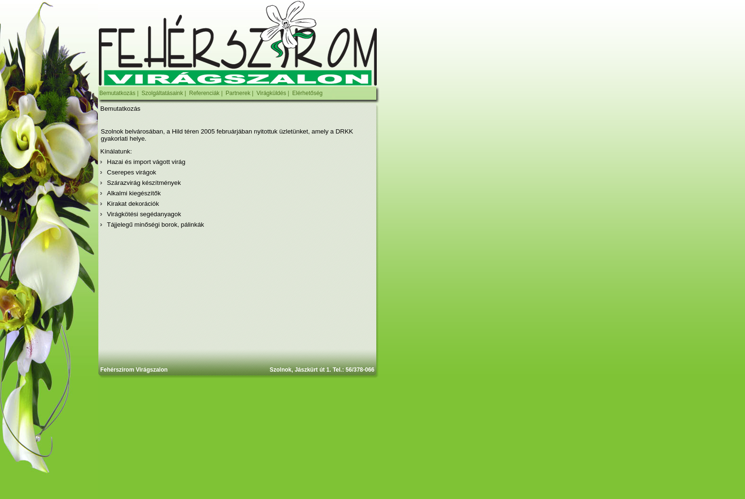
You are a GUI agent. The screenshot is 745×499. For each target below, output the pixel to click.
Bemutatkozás (117, 93)
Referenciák (204, 93)
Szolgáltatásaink (162, 93)
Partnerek (238, 93)
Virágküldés (271, 93)
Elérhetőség (307, 93)
